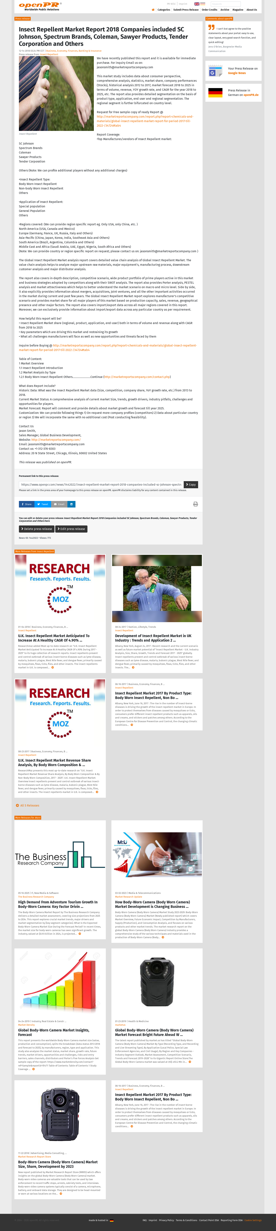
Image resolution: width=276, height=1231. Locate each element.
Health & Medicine (138, 1021)
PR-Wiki (171, 3)
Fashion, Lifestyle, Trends (142, 627)
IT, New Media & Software (45, 893)
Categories (164, 9)
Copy (191, 484)
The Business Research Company (36, 896)
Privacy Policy (166, 1220)
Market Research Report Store (34, 1156)
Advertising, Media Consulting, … (49, 1153)
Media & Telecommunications (144, 893)
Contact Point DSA (209, 1220)
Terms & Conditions (186, 1220)
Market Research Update (128, 896)
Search (248, 4)
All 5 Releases (26, 805)
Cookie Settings (253, 1220)
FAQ (145, 1220)
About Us (252, 9)
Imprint (183, 3)
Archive (225, 9)
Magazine (238, 9)
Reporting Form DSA (231, 1220)
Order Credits (209, 9)
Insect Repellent (49, 54)
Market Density (26, 1024)
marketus (120, 1024)
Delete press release (36, 529)
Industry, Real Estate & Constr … (49, 1021)
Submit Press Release (186, 9)
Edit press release (71, 529)
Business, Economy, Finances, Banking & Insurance (73, 50)
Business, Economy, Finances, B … (50, 627)
